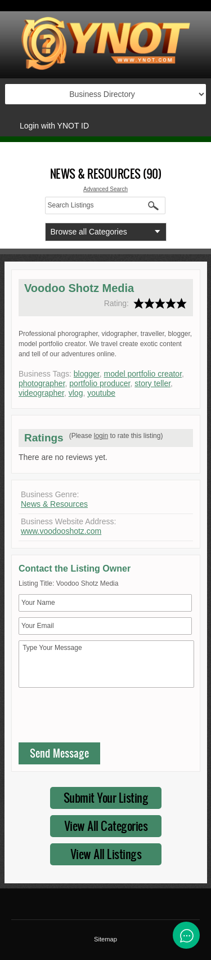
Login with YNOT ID (54, 125)
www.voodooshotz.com (61, 531)
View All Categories (106, 825)
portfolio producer (99, 383)
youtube (101, 392)
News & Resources (54, 503)
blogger (87, 373)
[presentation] (104, 718)
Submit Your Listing (106, 797)
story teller (152, 383)
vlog (76, 392)
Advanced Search (105, 189)
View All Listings (106, 854)
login (101, 436)
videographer (41, 392)
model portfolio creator (143, 373)
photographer (42, 383)
